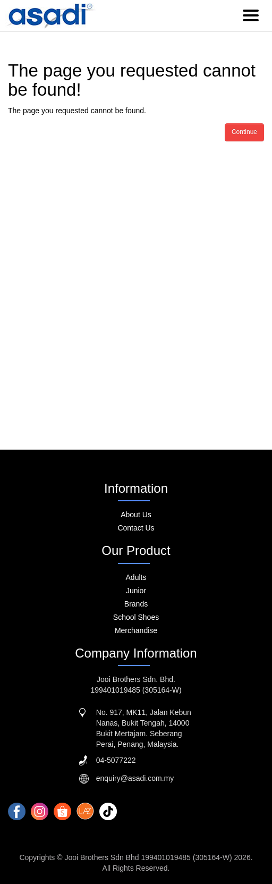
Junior (136, 590)
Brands (136, 604)
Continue (244, 132)
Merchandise (136, 630)
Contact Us (135, 528)
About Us (136, 514)
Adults (136, 577)
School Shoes (136, 617)
